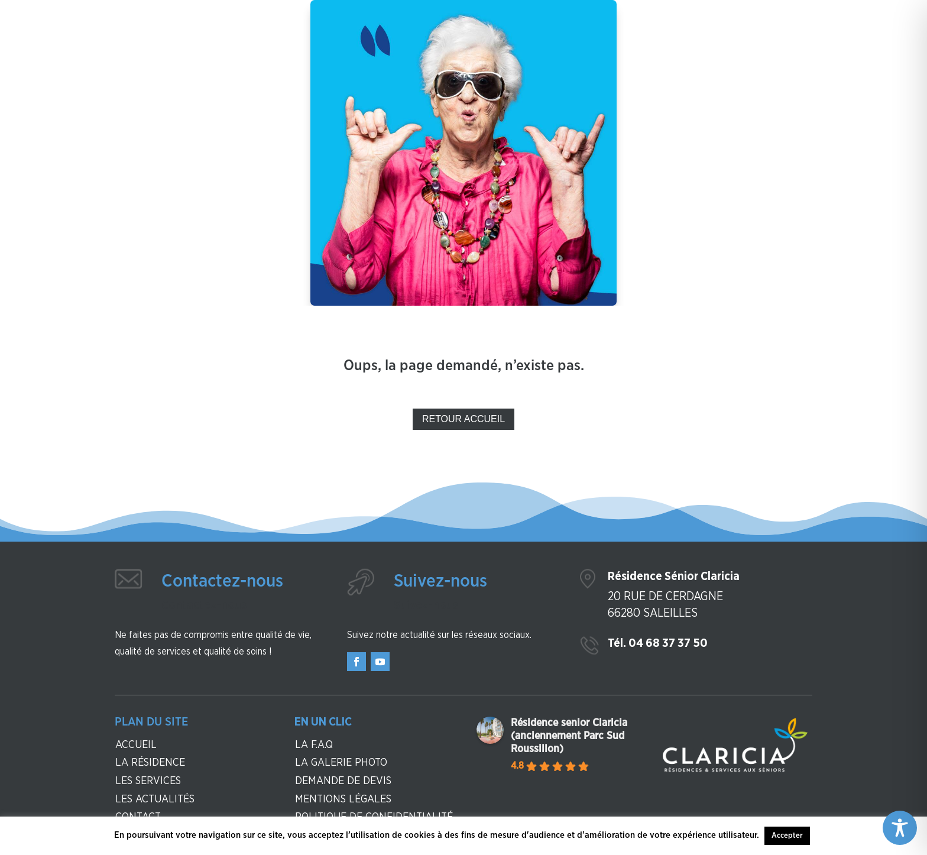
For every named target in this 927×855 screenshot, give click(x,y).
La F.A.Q (314, 745)
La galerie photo (341, 762)
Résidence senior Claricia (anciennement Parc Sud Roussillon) (569, 736)
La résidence (150, 762)
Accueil (136, 745)
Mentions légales (343, 799)
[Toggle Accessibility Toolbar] (899, 827)
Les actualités (155, 799)
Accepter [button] (787, 836)
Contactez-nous (222, 581)
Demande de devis (343, 781)
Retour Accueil (463, 419)
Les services (148, 781)
